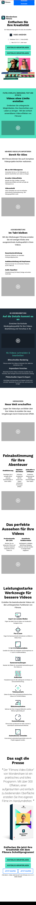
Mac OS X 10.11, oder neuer (19, 42)
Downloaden (24, 3)
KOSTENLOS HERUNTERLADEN (18, 47)
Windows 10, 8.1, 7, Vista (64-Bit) (19, 39)
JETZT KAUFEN (10, 871)
